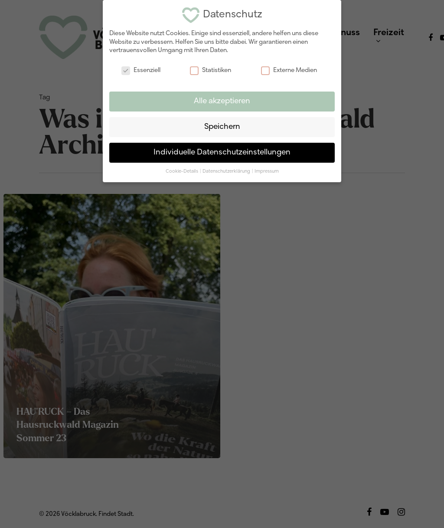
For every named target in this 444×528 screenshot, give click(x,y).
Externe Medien (289, 69)
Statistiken (210, 69)
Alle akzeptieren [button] (222, 100)
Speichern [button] (222, 125)
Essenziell (140, 69)
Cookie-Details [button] (182, 170)
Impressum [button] (267, 170)
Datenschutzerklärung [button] (226, 170)
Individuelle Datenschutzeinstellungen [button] (222, 151)
